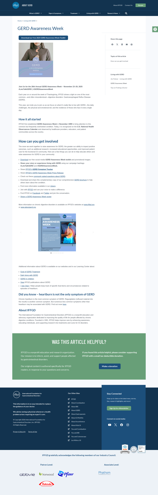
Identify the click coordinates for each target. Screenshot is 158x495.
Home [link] (20, 21)
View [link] (22, 282)
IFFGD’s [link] (39, 169)
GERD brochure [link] (80, 180)
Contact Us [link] (128, 5)
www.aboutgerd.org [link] (28, 207)
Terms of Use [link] (32, 432)
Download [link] (24, 160)
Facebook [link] (36, 193)
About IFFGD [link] (117, 5)
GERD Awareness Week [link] (119, 83)
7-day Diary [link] (24, 286)
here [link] (64, 304)
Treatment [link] (75, 13)
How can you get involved (119, 61)
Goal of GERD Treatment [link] (30, 272)
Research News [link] (114, 13)
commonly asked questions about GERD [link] (49, 176)
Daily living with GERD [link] (29, 275)
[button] (126, 13)
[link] (155, 29)
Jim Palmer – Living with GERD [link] (121, 79)
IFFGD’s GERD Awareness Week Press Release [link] (45, 173)
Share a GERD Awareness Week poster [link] (35, 197)
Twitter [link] (46, 193)
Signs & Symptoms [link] (56, 13)
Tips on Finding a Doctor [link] (119, 88)
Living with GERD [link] (94, 13)
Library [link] (53, 186)
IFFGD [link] (30, 190)
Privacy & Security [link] (19, 432)
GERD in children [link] (27, 279)
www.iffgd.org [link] (89, 205)
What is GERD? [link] (35, 13)
